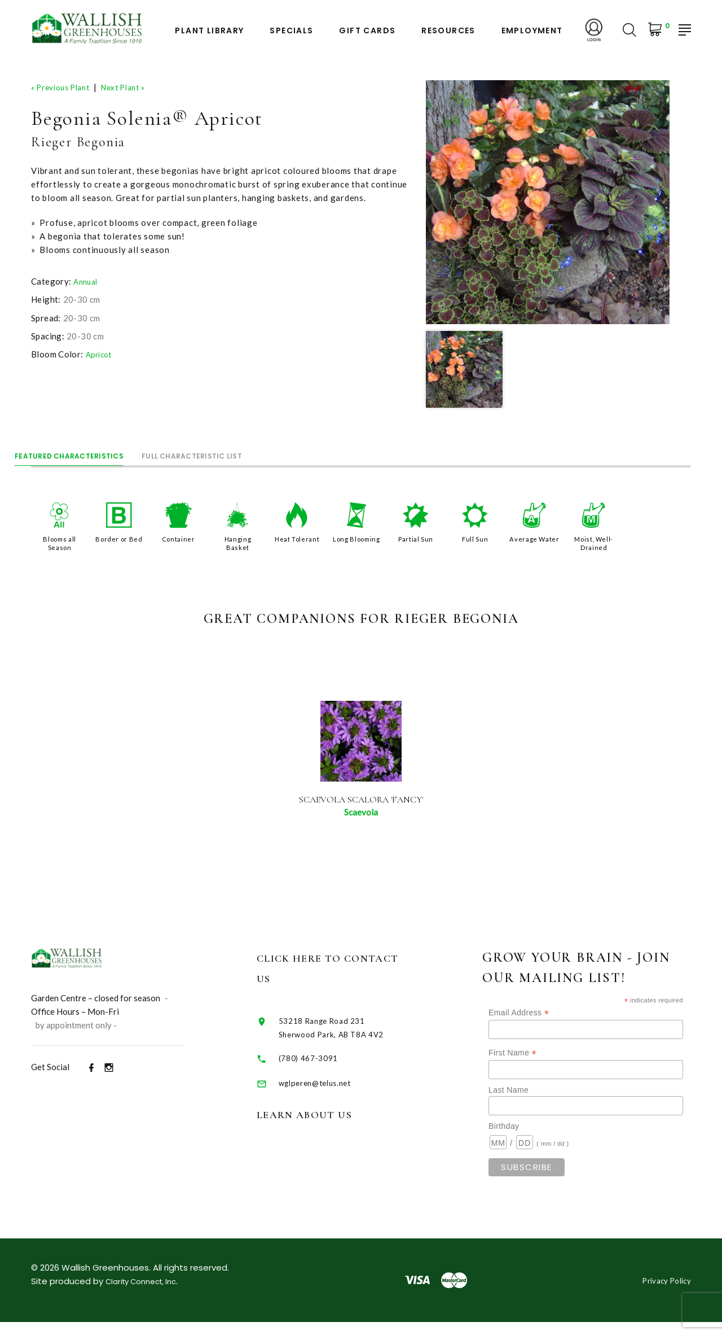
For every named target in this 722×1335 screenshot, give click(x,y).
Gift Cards (367, 31)
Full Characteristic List (272, 452)
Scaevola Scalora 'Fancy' (361, 804)
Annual (86, 281)
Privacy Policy (662, 1293)
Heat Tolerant (297, 537)
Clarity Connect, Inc (146, 1294)
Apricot (101, 354)
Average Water (534, 541)
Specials (291, 31)
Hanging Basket (237, 541)
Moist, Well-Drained (594, 541)
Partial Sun (415, 537)
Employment (532, 31)
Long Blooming (356, 541)
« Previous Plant (65, 87)
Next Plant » (136, 87)
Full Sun (474, 537)
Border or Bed (119, 537)
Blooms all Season (59, 541)
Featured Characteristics (96, 452)
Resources (448, 31)
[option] (548, 202)
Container (178, 537)
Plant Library (209, 31)
